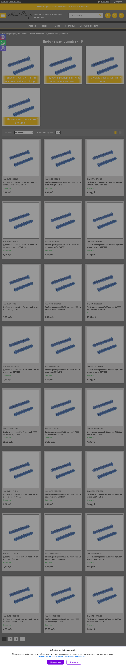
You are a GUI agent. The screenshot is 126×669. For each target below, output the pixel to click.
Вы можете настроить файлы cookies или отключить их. (62, 656)
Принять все (55, 662)
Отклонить (74, 662)
